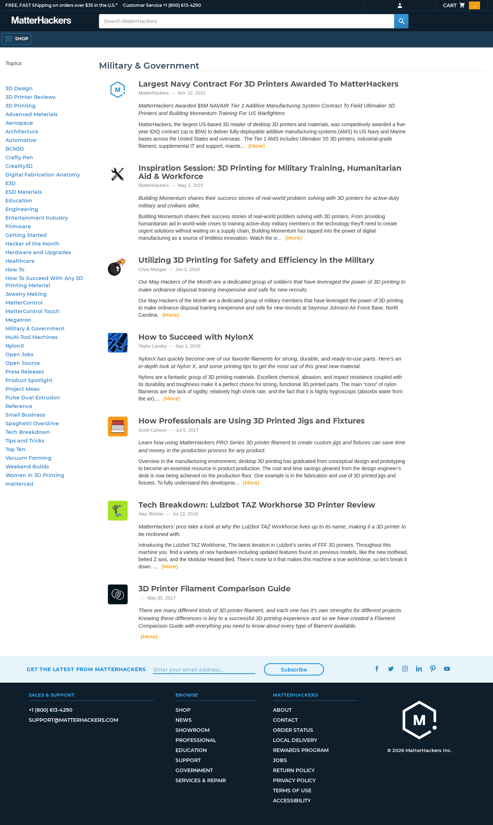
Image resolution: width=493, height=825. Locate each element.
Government (194, 770)
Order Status (293, 730)
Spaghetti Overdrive (32, 423)
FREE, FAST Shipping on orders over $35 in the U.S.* (61, 5)
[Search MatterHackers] (401, 21)
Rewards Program (301, 750)
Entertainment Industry (36, 218)
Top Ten (15, 449)
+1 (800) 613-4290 (182, 5)
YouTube (447, 668)
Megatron (18, 320)
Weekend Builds (27, 466)
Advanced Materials (31, 114)
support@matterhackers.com (73, 720)
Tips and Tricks (24, 440)
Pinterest (433, 668)
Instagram (405, 668)
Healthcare (20, 261)
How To (14, 269)
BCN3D (14, 149)
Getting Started (26, 235)
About (282, 710)
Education (18, 200)
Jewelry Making (26, 294)
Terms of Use (292, 790)
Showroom (192, 730)
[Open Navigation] (16, 39)
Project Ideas (22, 389)
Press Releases (24, 371)
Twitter (391, 668)
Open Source (22, 363)
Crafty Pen (19, 157)
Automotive (20, 140)
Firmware (18, 226)
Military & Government (35, 328)
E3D (10, 183)
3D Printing (20, 105)
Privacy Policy (294, 780)
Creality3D (19, 166)
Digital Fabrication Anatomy (42, 174)
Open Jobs (19, 354)
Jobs (280, 760)
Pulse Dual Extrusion (32, 397)
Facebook (377, 668)
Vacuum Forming (28, 458)
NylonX (14, 346)
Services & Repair (200, 780)
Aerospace (19, 123)
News (183, 720)
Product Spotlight (29, 380)
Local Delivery (295, 740)
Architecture (21, 131)
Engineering (21, 209)
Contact (285, 720)
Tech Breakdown (27, 432)
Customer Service (142, 5)
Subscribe (294, 669)
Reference (18, 406)
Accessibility (292, 800)
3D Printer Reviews (30, 97)
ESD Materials (23, 192)
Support (188, 760)
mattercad (19, 484)
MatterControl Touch (32, 311)
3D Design (19, 88)
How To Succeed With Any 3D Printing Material (44, 282)
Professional (195, 740)
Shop (183, 710)
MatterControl (23, 302)
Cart (461, 5)
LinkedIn (419, 668)
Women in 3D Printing (34, 475)
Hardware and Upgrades (38, 252)
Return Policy (294, 770)
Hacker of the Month (32, 243)
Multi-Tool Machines (31, 337)
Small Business (25, 415)
